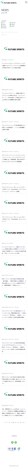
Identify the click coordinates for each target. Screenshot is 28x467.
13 (20, 422)
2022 (16, 32)
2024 (9, 32)
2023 (13, 32)
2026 (2, 32)
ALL (4, 22)
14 (23, 422)
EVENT (13, 26)
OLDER (3, 34)
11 (15, 422)
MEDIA (4, 26)
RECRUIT (13, 22)
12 (18, 422)
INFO (4, 24)
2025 (6, 32)
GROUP (5, 27)
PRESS (13, 24)
